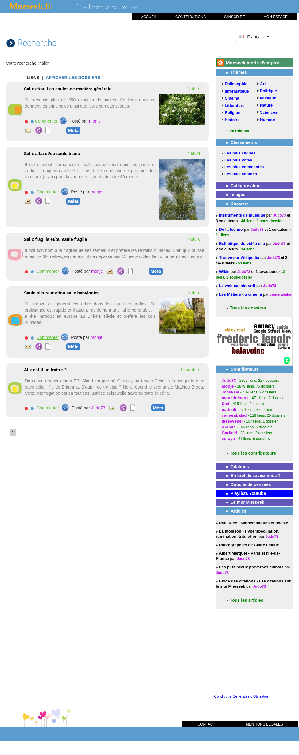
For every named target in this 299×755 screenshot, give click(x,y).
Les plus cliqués (239, 153)
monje (95, 121)
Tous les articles (246, 600)
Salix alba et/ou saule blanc (52, 153)
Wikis (225, 271)
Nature (266, 105)
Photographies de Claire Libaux (248, 545)
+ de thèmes (237, 130)
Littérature (234, 105)
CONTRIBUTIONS (190, 17)
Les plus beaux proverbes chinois (250, 567)
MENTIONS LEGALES (264, 724)
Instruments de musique (242, 215)
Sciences (268, 112)
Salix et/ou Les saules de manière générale (67, 88)
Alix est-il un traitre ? (45, 369)
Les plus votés (238, 160)
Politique (268, 91)
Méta (73, 130)
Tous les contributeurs (253, 453)
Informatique (237, 91)
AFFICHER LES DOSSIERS (73, 77)
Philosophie (236, 84)
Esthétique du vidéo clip (242, 243)
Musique (268, 98)
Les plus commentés (244, 167)
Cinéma (232, 98)
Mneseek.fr (31, 6)
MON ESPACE (275, 17)
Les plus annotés (240, 174)
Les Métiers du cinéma (240, 294)
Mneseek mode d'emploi (252, 62)
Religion (232, 112)
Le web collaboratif (237, 285)
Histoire (232, 119)
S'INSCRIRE (234, 17)
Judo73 (98, 407)
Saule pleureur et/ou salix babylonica (62, 292)
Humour (267, 119)
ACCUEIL (149, 17)
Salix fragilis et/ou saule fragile (55, 239)
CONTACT (206, 724)
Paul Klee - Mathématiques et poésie (253, 523)
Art (263, 84)
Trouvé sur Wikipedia (239, 257)
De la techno (231, 229)
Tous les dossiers (248, 307)
